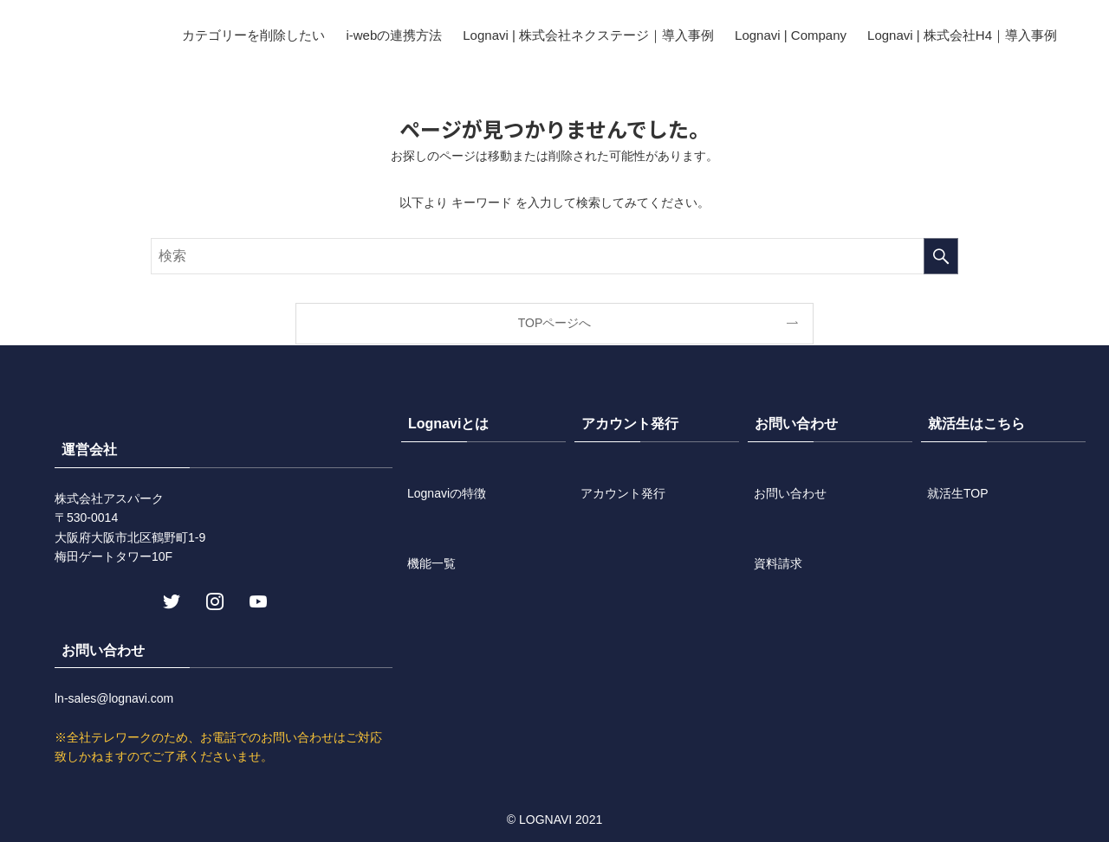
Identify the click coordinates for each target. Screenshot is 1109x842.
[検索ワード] (554, 256)
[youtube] (256, 599)
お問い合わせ (790, 493)
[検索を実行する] (941, 256)
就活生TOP (958, 493)
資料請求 (778, 563)
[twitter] (169, 599)
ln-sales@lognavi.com (114, 698)
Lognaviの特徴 (446, 493)
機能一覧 (431, 563)
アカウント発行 (622, 493)
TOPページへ (555, 323)
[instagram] (213, 599)
